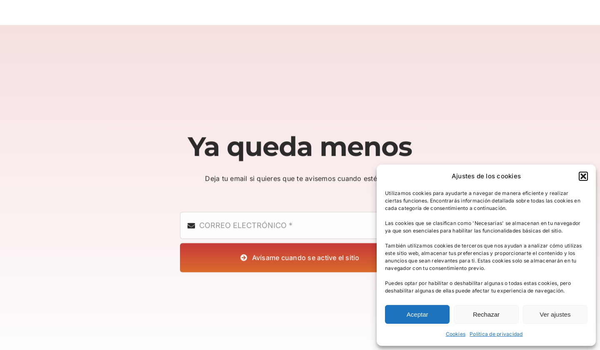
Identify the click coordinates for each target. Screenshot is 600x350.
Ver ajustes (555, 314)
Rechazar (486, 314)
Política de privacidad (496, 334)
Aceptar (417, 314)
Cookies (456, 334)
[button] (583, 176)
